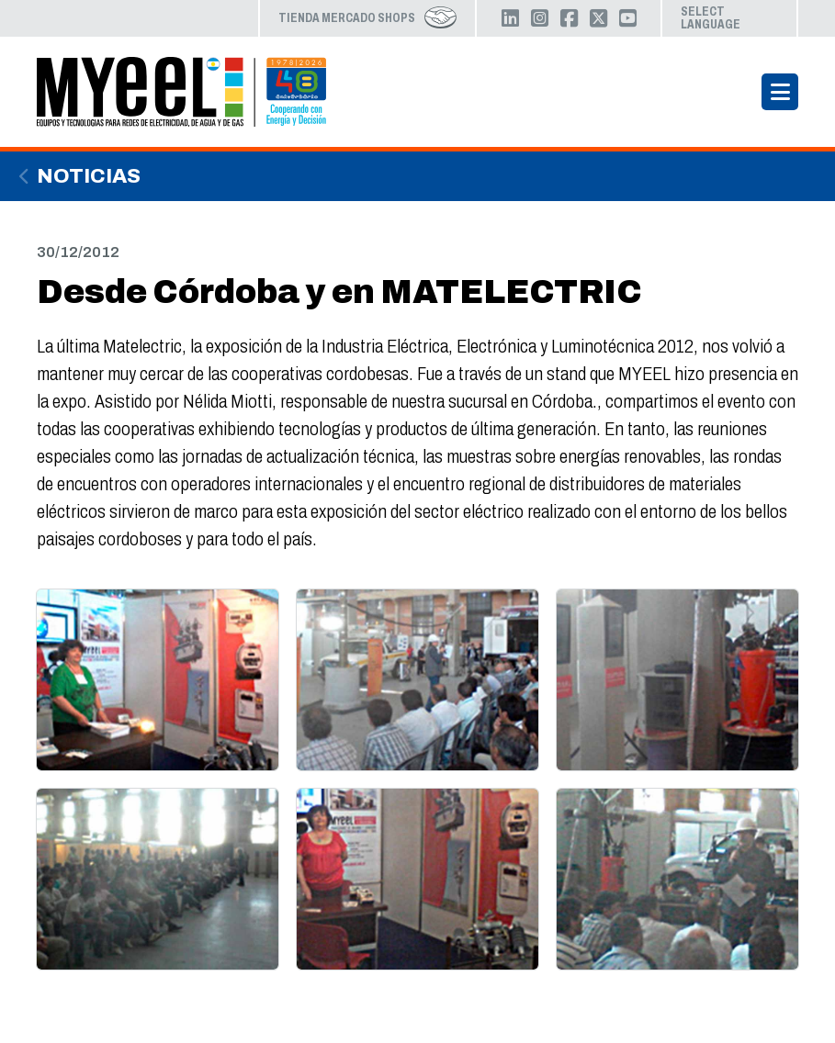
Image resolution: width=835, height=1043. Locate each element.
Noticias (89, 176)
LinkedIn (510, 18)
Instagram (539, 18)
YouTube (627, 18)
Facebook (568, 18)
